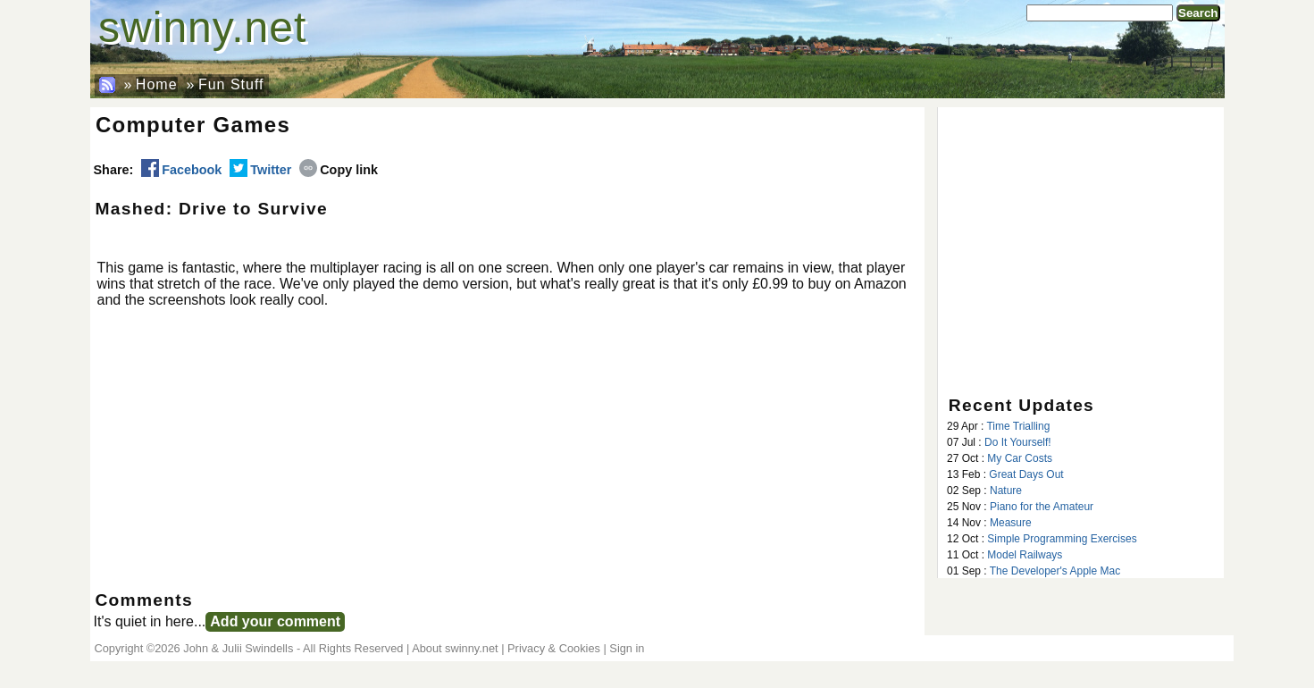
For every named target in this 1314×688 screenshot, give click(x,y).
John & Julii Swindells (238, 648)
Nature (1006, 490)
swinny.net (202, 27)
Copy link (338, 170)
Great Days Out (1026, 474)
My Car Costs (1019, 458)
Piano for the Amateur (1041, 506)
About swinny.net (455, 648)
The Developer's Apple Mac (1055, 571)
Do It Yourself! (1017, 442)
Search (1198, 13)
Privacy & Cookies (553, 648)
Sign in (626, 648)
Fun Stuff (231, 84)
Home (157, 84)
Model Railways (1024, 555)
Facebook (181, 170)
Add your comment (275, 621)
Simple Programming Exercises (1061, 539)
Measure (1011, 522)
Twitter (260, 170)
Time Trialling (1018, 426)
